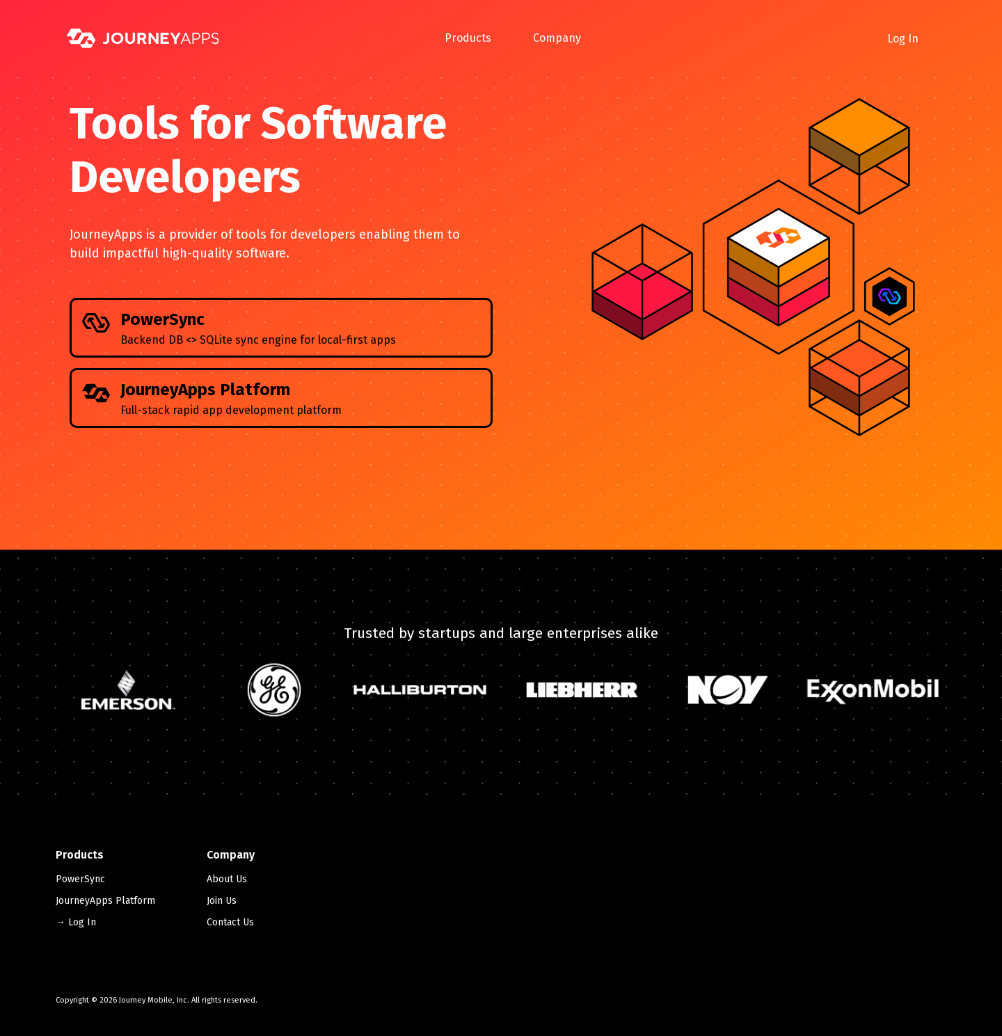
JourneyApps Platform (105, 901)
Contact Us (230, 922)
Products (468, 38)
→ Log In (76, 922)
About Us (227, 879)
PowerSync (80, 879)
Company (557, 38)
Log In (902, 38)
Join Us (222, 901)
